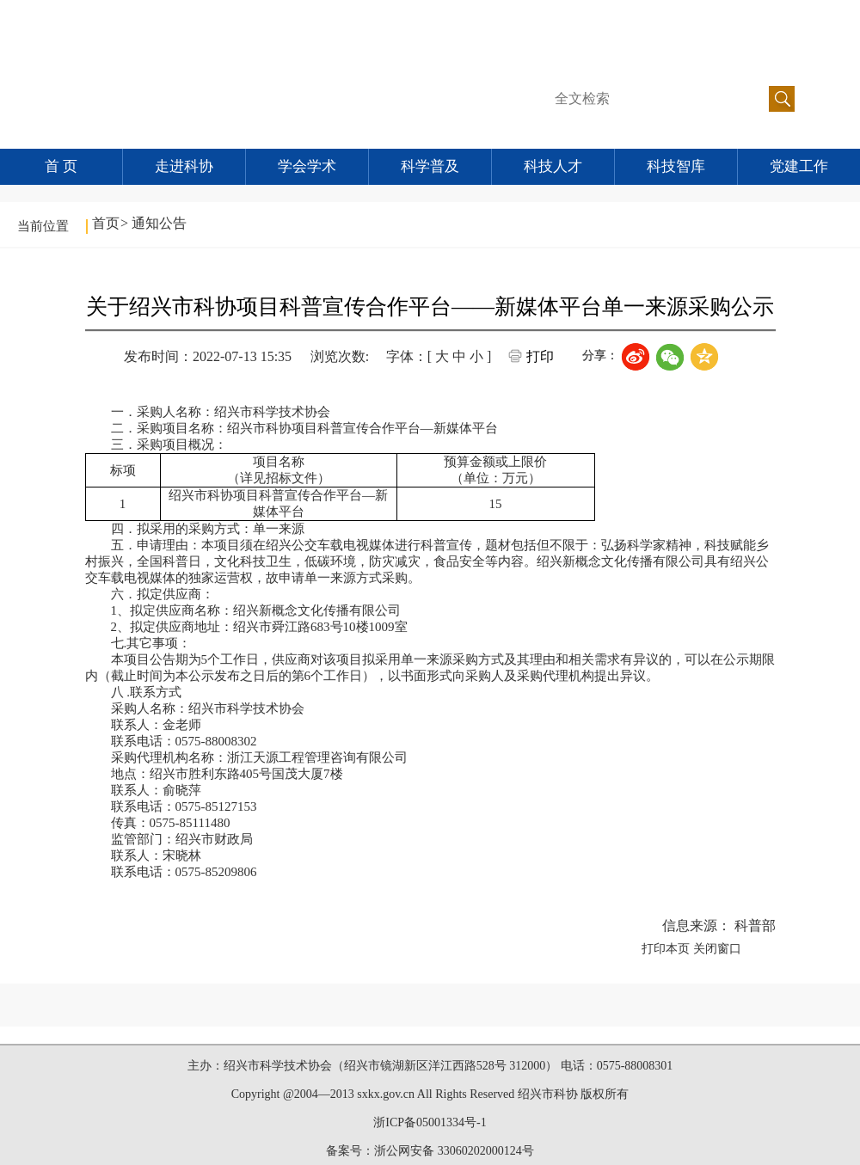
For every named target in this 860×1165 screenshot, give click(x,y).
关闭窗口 (717, 948)
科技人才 (553, 166)
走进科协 (184, 166)
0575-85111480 (190, 823)
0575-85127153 (216, 806)
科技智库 (676, 166)
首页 (106, 223)
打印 (540, 356)
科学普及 (430, 166)
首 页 (61, 166)
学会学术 (307, 166)
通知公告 (159, 223)
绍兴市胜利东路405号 (211, 774)
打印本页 (666, 948)
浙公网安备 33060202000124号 (454, 1150)
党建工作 (799, 166)
